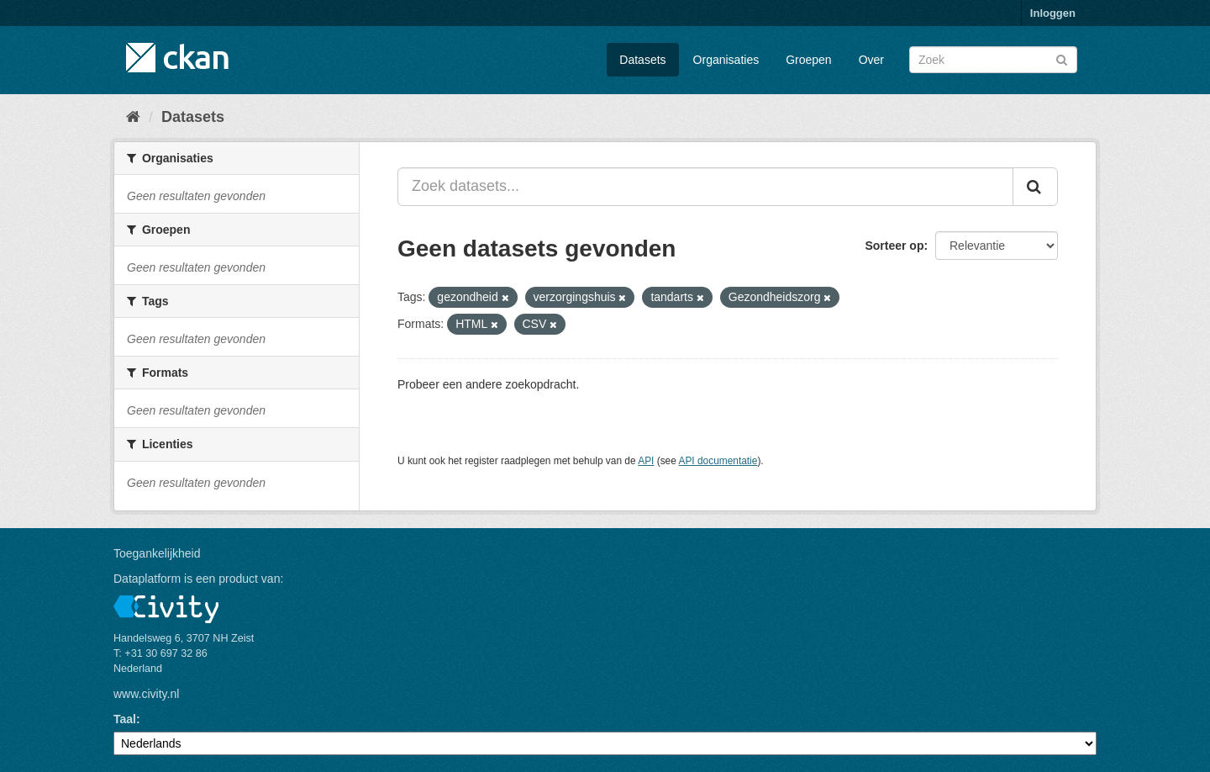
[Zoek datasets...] (705, 186)
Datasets (642, 59)
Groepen (808, 59)
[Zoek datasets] (993, 59)
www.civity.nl (146, 694)
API (646, 461)
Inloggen (1053, 13)
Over (871, 59)
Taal (124, 719)
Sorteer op (894, 245)
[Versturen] (1062, 58)
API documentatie (718, 461)
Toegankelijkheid (157, 553)
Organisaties (726, 59)
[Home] (133, 116)
